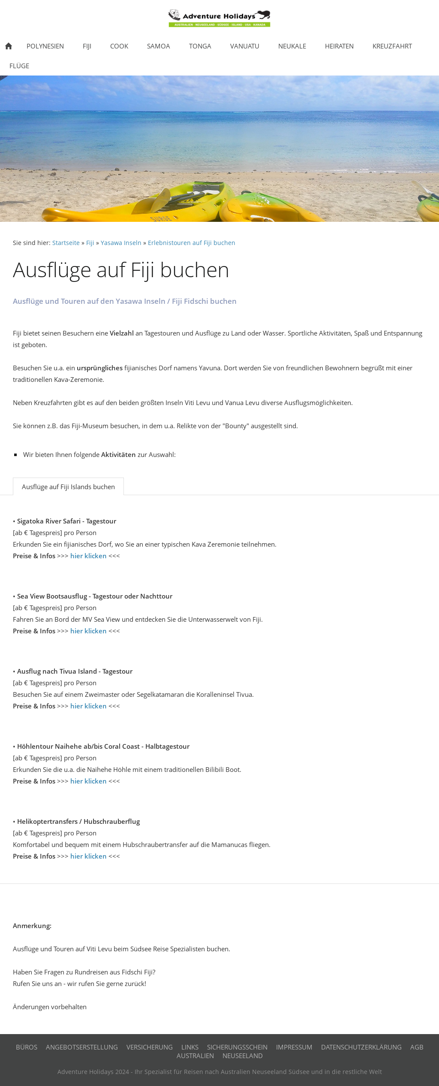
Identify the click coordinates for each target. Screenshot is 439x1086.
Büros (26, 1047)
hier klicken (88, 555)
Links (189, 1047)
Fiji (90, 243)
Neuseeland (243, 1055)
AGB (417, 1047)
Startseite (66, 243)
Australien (195, 1055)
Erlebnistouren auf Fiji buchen (191, 243)
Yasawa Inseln (121, 243)
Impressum (294, 1047)
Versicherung (149, 1047)
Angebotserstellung (82, 1047)
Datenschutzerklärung (361, 1047)
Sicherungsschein (237, 1047)
